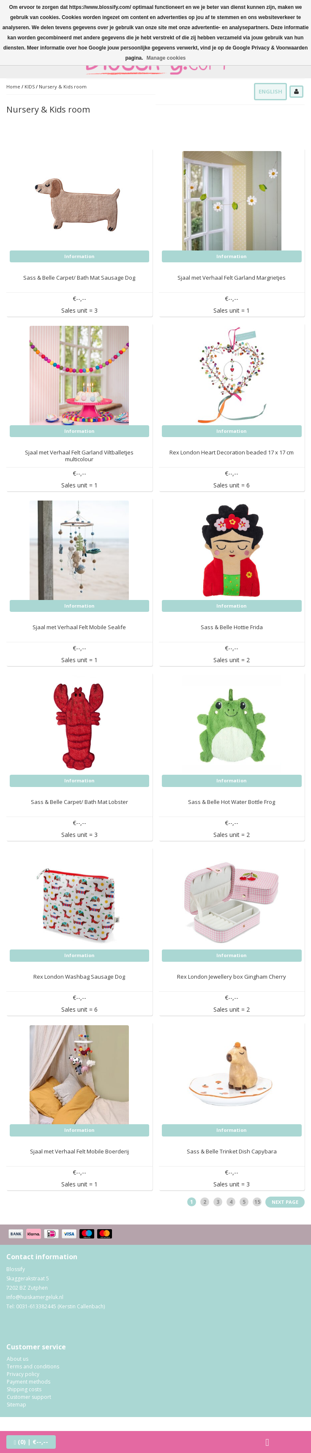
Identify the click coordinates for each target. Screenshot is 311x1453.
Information (79, 256)
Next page (285, 1202)
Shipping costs (24, 1389)
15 (257, 1201)
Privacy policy (23, 1374)
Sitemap (16, 1404)
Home (13, 86)
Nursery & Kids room (63, 86)
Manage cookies (166, 58)
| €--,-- (31, 1442)
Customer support (29, 1397)
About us (17, 1358)
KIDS (30, 86)
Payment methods (28, 1381)
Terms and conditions (33, 1366)
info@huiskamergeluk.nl (34, 1297)
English (270, 91)
